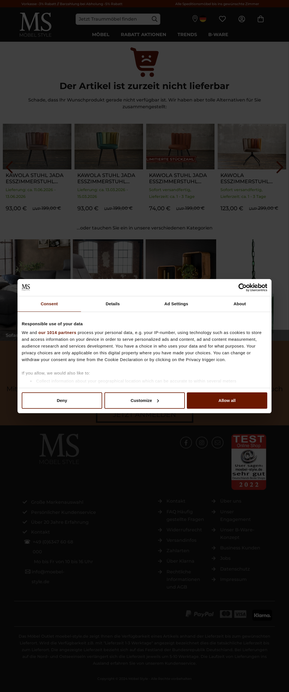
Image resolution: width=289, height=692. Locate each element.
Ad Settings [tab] (176, 303)
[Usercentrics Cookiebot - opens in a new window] (242, 287)
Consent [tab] (49, 303)
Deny (62, 400)
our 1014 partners (57, 332)
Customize (145, 400)
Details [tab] (113, 303)
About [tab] (240, 303)
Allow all (227, 400)
